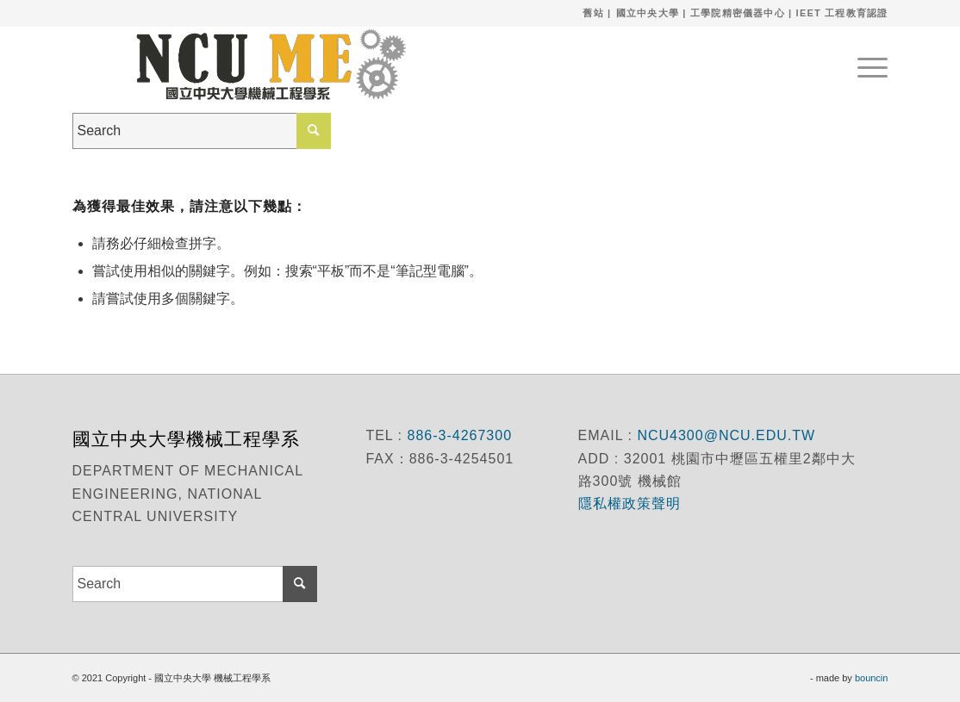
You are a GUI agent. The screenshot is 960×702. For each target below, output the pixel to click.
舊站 (593, 13)
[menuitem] (867, 65)
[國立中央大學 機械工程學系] (262, 65)
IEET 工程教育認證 (842, 13)
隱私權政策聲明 (631, 503)
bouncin (871, 678)
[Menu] (867, 65)
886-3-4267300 (457, 435)
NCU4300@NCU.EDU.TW (726, 435)
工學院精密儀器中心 (737, 13)
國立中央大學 (647, 13)
